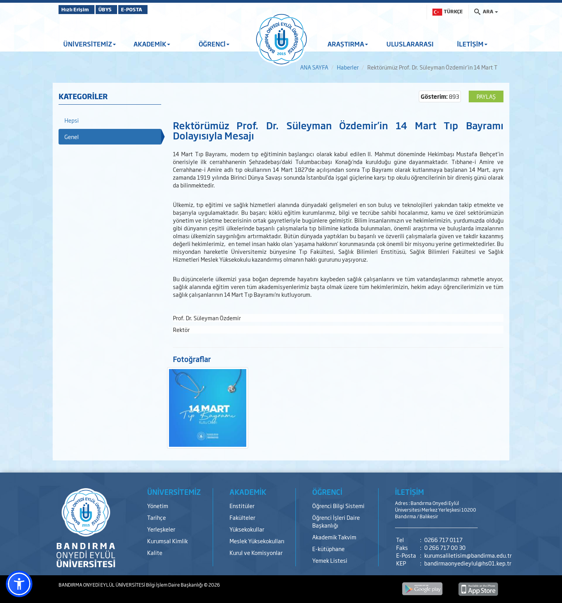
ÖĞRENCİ (214, 43)
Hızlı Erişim (78, 9)
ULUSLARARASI (410, 43)
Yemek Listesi (329, 560)
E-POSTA (152, 9)
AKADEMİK (151, 43)
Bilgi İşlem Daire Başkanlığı (175, 584)
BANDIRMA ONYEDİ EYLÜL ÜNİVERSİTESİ (102, 584)
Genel (71, 136)
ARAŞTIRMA (347, 43)
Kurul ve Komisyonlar (256, 552)
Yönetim (157, 505)
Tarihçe (156, 517)
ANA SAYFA (314, 67)
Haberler (348, 67)
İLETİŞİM (472, 43)
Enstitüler (241, 505)
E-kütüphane (328, 548)
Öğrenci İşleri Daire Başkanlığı (336, 521)
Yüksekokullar (246, 529)
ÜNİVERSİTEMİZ (89, 43)
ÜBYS (116, 9)
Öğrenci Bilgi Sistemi (338, 505)
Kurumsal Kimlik (167, 541)
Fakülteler (242, 517)
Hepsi (71, 120)
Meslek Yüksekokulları (257, 541)
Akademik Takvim (334, 537)
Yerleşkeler (161, 529)
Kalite (154, 552)
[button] (19, 584)
